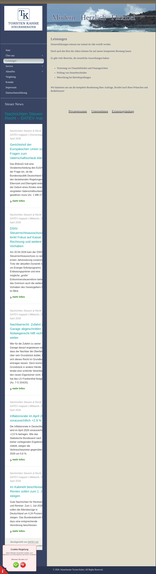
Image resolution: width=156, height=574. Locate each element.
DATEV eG (33, 542)
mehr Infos (18, 201)
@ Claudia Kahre (139, 30)
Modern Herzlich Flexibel (93, 17)
